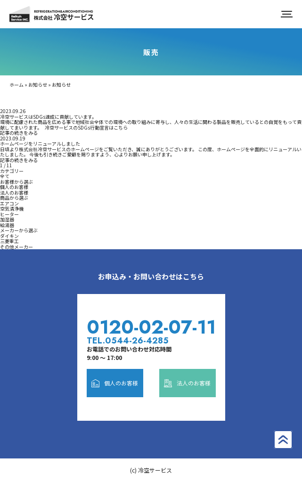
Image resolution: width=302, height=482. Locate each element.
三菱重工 (9, 241)
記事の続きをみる (19, 132)
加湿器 (7, 219)
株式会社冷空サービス (51, 14)
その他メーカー (16, 246)
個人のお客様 (14, 186)
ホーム (16, 84)
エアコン (9, 203)
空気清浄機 (12, 208)
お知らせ (37, 84)
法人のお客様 (14, 192)
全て (4, 176)
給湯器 (7, 225)
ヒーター (9, 214)
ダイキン (9, 235)
